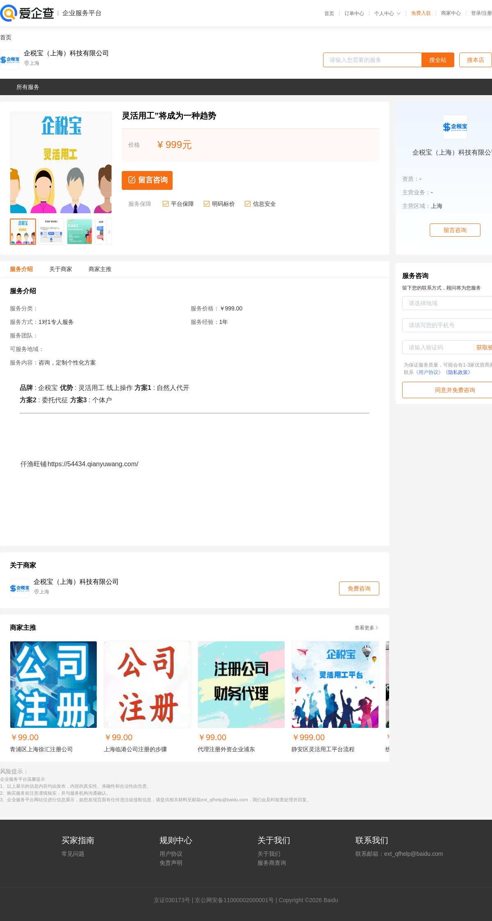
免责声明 (170, 862)
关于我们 (268, 853)
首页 (329, 13)
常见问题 (72, 853)
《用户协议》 (428, 372)
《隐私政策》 (458, 372)
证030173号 (174, 900)
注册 (487, 13)
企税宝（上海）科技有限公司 (66, 53)
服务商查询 (271, 862)
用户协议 (170, 853)
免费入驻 (421, 13)
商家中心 (451, 13)
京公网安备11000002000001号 (234, 900)
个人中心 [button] (387, 13)
